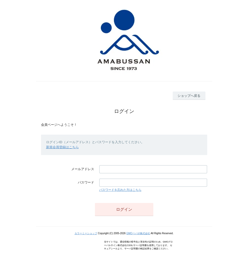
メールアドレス (82, 169)
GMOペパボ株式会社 (138, 233)
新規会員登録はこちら (62, 147)
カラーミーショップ (86, 233)
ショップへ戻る (189, 96)
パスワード (86, 182)
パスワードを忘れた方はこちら (120, 190)
